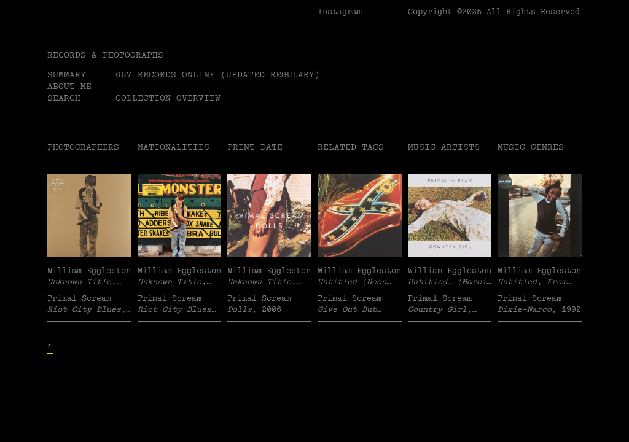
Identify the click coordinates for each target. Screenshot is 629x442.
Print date (255, 147)
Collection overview (168, 98)
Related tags (351, 147)
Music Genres (531, 147)
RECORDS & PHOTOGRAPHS (105, 55)
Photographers (83, 147)
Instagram (340, 12)
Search (63, 98)
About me (69, 86)
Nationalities (173, 147)
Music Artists (444, 147)
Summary (66, 74)
